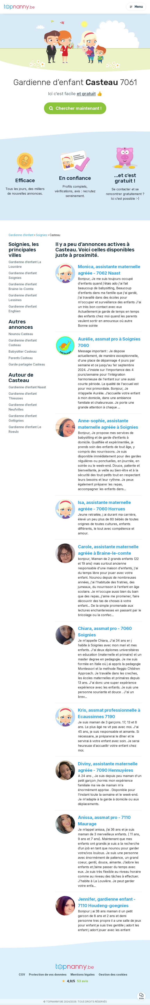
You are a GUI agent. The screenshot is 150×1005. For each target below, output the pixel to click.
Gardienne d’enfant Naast (27, 387)
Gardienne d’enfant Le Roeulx (25, 429)
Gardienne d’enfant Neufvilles (23, 407)
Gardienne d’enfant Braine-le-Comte (23, 286)
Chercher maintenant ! (75, 108)
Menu (136, 7)
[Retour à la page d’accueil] (19, 6)
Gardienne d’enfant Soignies (23, 275)
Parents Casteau (21, 358)
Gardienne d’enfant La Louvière (25, 264)
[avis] (75, 981)
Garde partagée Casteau (27, 364)
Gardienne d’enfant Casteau (23, 342)
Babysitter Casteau (23, 351)
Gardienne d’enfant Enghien (23, 308)
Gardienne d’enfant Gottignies (23, 418)
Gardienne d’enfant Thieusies (23, 396)
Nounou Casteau (21, 334)
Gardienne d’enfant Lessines (23, 297)
